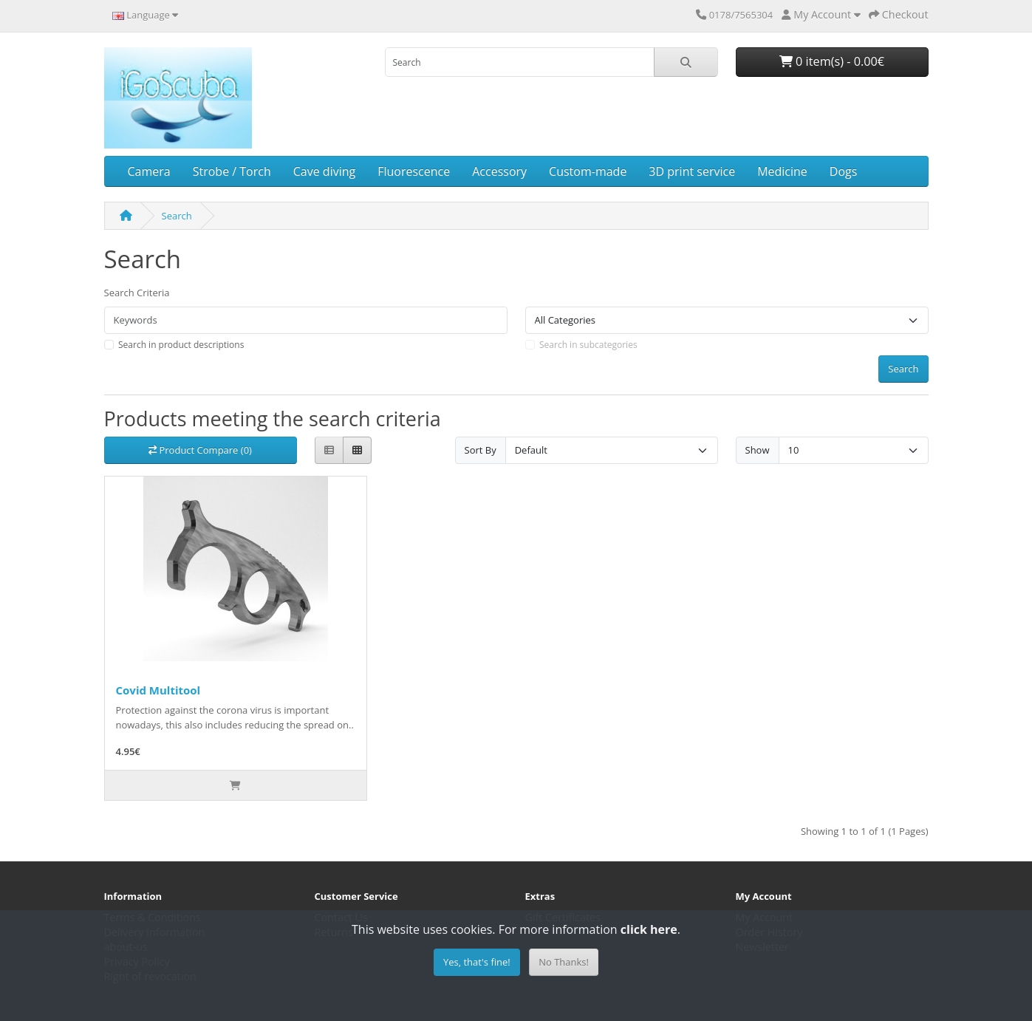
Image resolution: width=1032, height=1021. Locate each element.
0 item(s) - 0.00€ (831, 61)
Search (177, 215)
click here (649, 929)
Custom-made (587, 171)
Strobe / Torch (232, 171)
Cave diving (324, 171)
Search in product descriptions (181, 344)
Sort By (480, 450)
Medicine (782, 171)
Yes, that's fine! (476, 962)
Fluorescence (413, 171)
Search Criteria (137, 292)
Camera (149, 171)
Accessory (499, 171)
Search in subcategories (588, 344)
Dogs (844, 171)
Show (757, 450)
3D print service (692, 171)
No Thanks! (564, 962)
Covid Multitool (158, 690)
